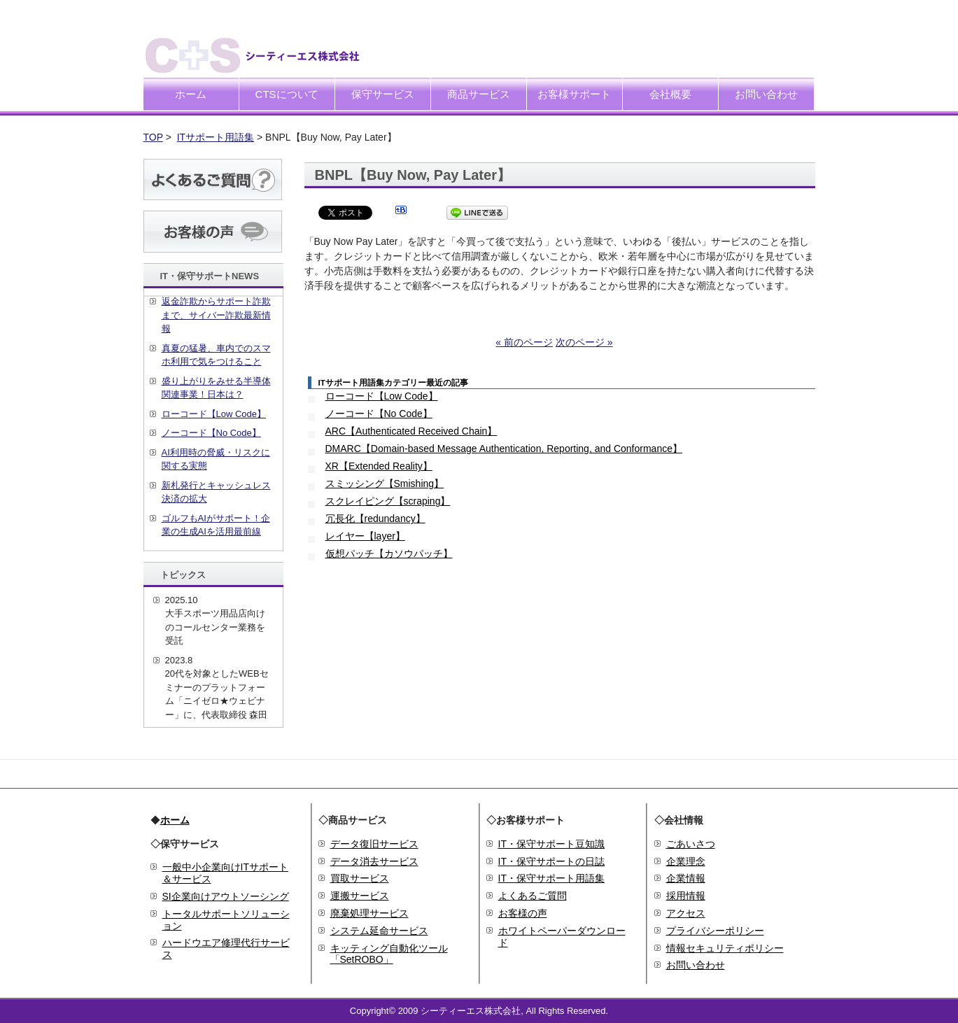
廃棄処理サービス (369, 913)
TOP (153, 137)
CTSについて (286, 94)
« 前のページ (524, 342)
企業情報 (685, 878)
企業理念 (685, 861)
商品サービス (478, 94)
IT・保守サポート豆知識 (551, 843)
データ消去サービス (374, 861)
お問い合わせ (766, 94)
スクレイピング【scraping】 (388, 501)
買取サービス (359, 878)
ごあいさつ (690, 843)
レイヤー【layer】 (365, 536)
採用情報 (685, 895)
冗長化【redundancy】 (375, 518)
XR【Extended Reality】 (378, 466)
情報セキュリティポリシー (725, 948)
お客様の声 (522, 913)
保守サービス (382, 94)
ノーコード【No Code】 (378, 413)
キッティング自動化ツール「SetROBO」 (389, 954)
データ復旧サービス (374, 843)
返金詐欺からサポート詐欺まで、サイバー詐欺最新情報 (216, 315)
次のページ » (584, 342)
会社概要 (670, 94)
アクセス (685, 913)
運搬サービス (359, 895)
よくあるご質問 (532, 895)
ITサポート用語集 (215, 137)
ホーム (190, 94)
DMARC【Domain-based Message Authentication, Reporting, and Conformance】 (503, 448)
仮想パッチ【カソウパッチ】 (389, 553)
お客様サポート (574, 94)
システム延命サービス (379, 930)
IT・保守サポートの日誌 (551, 861)
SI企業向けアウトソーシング (225, 896)
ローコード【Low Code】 (381, 396)
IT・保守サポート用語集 (551, 878)
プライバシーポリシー (715, 930)
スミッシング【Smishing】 (384, 483)
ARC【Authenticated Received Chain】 (411, 431)
